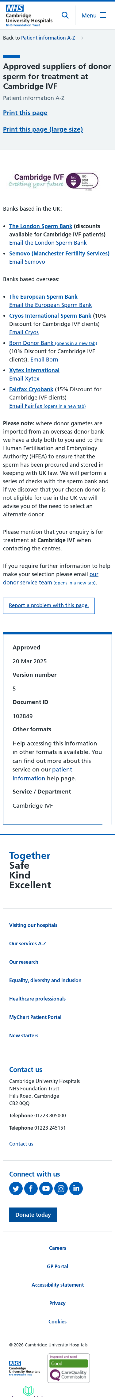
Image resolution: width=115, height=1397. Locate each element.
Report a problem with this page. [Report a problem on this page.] (49, 605)
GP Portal (57, 1266)
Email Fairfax (47, 405)
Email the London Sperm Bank (48, 242)
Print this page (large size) (43, 129)
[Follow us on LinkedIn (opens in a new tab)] (76, 1188)
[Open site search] (65, 15)
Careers (57, 1248)
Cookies (57, 1322)
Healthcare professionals (37, 999)
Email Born (44, 359)
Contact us (21, 1144)
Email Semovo (27, 261)
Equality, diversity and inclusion (45, 980)
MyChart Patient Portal (35, 1017)
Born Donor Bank (53, 342)
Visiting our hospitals (33, 925)
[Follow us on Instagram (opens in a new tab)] (61, 1188)
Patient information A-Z (48, 38)
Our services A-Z (27, 943)
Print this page (25, 113)
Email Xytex (24, 378)
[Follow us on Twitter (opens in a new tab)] (16, 1188)
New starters (23, 1035)
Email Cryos (24, 332)
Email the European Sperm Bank (50, 304)
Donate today (33, 1214)
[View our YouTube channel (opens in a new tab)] (46, 1188)
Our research (23, 962)
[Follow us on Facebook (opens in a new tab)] (31, 1188)
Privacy (57, 1303)
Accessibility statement (58, 1285)
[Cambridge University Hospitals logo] (29, 15)
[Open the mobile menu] (93, 15)
